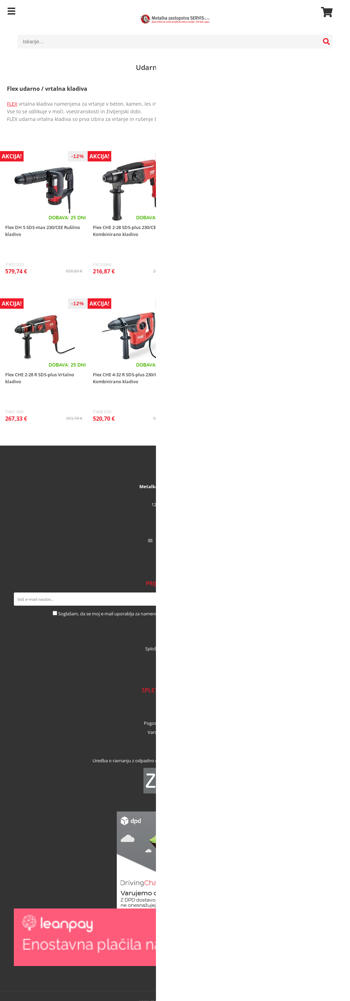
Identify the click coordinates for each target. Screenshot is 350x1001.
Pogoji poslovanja (175, 741)
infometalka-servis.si (180, 540)
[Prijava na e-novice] (329, 599)
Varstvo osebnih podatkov (175, 732)
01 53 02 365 (179, 522)
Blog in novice (175, 667)
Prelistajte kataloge (175, 658)
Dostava (175, 714)
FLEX (12, 103)
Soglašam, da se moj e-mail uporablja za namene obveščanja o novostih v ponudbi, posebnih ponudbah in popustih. (177, 614)
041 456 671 (180, 531)
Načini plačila (175, 705)
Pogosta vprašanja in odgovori (175, 723)
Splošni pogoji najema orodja (175, 649)
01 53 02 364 (179, 549)
